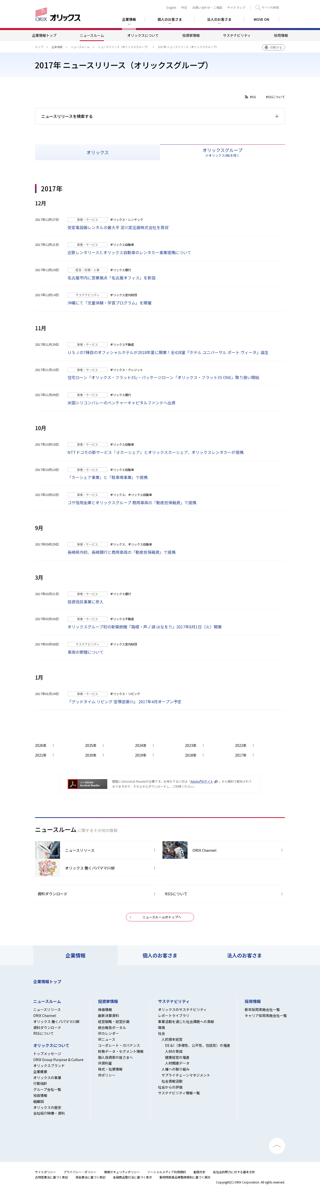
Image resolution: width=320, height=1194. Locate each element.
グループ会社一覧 (47, 1089)
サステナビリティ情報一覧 (179, 1092)
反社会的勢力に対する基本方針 (234, 1172)
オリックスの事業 (47, 1077)
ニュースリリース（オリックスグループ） (124, 47)
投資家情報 (191, 35)
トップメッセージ (47, 1053)
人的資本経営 (172, 1039)
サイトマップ (236, 7)
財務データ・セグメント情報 (121, 1051)
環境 (161, 1027)
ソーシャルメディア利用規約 (166, 1172)
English (171, 7)
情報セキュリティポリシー (122, 1172)
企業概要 (40, 1071)
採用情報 (281, 35)
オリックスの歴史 (47, 1107)
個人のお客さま (160, 955)
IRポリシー (107, 1075)
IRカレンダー (108, 1033)
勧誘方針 (200, 1172)
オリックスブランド (49, 1065)
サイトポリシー (45, 1172)
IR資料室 (105, 1063)
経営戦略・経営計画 (114, 1021)
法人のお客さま (244, 955)
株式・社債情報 (110, 1069)
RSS (253, 96)
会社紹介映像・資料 (49, 1113)
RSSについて (275, 96)
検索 (267, 7)
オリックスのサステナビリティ (182, 1009)
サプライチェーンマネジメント (186, 1075)
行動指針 (40, 1083)
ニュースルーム (92, 35)
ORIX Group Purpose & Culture (58, 1059)
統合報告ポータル (112, 1027)
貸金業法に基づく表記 (91, 1177)
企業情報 (57, 47)
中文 (184, 7)
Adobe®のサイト (201, 781)
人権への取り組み (176, 1069)
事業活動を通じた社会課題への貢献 (186, 1021)
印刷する (276, 47)
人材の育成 (173, 1051)
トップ (39, 47)
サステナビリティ (237, 35)
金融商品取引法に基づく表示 (132, 1177)
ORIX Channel (44, 1015)
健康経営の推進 (177, 1057)
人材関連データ (177, 1063)
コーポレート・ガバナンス (119, 1045)
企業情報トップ (44, 35)
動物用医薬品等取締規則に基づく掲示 (185, 1177)
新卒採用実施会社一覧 (262, 1009)
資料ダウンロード (47, 1027)
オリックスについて (143, 35)
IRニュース (106, 1039)
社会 (161, 1033)
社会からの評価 (170, 1087)
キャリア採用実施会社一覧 (266, 1015)
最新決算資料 (108, 1015)
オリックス (97, 152)
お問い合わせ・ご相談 (207, 7)
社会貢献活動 (172, 1081)
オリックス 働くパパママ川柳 (56, 1021)
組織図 (38, 1101)
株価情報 (105, 1009)
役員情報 (40, 1095)
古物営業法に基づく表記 (51, 1177)
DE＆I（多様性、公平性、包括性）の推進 (197, 1045)
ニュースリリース (47, 1009)
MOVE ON (261, 19)
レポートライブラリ (174, 1015)
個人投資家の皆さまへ (115, 1057)
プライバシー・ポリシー (80, 1172)
